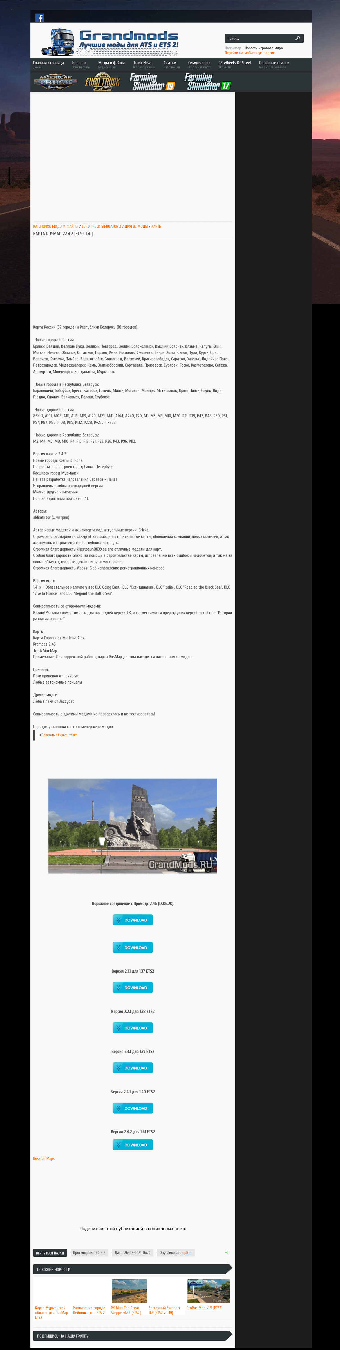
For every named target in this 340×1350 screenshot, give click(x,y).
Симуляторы (199, 64)
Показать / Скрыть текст (59, 735)
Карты (156, 226)
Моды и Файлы (65, 226)
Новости (81, 64)
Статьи (172, 64)
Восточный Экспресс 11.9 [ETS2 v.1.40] (164, 1310)
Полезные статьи (282, 64)
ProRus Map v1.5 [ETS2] (204, 1307)
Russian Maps (44, 1158)
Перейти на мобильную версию (250, 52)
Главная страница (48, 64)
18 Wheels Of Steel (235, 64)
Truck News (144, 64)
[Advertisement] (57, 156)
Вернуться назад (50, 1253)
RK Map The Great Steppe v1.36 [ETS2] (126, 1310)
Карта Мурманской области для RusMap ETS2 (51, 1312)
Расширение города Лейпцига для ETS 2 (89, 1310)
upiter (187, 1252)
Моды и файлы (111, 64)
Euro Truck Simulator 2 (101, 226)
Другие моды (136, 226)
